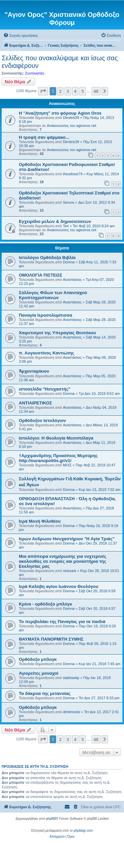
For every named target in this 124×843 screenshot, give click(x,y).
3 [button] (67, 91)
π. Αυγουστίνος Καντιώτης (46, 352)
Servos (68, 202)
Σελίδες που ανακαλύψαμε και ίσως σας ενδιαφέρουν (60, 61)
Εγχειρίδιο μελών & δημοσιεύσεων (55, 221)
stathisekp (71, 678)
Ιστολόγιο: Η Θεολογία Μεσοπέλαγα (56, 438)
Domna (68, 262)
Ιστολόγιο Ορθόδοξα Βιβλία (47, 257)
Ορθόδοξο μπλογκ (38, 659)
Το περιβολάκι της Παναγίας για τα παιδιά (62, 621)
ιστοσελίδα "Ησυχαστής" (44, 389)
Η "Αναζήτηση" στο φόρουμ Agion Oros (60, 113)
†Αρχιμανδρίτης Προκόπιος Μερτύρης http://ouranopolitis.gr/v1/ (58, 458)
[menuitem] (20, 35)
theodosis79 (72, 174)
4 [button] (75, 91)
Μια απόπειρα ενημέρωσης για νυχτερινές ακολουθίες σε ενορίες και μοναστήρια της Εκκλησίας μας (62, 561)
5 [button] (82, 91)
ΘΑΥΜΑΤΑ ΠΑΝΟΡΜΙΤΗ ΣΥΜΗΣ (51, 639)
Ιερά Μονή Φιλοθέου (40, 521)
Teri (66, 226)
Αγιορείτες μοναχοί (38, 673)
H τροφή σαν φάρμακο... (44, 137)
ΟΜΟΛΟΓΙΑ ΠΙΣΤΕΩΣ (40, 275)
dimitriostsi (71, 712)
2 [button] (60, 91)
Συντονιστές (34, 73)
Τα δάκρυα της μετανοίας (44, 693)
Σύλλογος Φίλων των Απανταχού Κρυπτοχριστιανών (53, 295)
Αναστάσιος (72, 280)
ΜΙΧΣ (67, 465)
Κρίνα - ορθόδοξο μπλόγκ (45, 604)
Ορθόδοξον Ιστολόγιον (42, 420)
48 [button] (96, 91)
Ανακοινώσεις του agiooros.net (71, 126)
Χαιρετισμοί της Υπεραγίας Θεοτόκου (57, 332)
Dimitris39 (71, 118)
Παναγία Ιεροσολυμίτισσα (45, 315)
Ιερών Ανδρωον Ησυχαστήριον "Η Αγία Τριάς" (67, 538)
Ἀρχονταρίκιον (34, 371)
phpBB (51, 818)
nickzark (69, 571)
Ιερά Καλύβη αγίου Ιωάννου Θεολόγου (58, 586)
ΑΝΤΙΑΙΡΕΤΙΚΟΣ (35, 402)
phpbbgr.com (83, 830)
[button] (43, 91)
